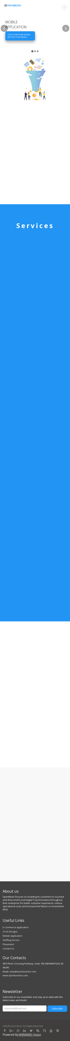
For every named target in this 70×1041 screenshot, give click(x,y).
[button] (4, 41)
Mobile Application (12, 935)
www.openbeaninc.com (15, 975)
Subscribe (57, 1008)
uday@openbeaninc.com (22, 971)
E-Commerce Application (15, 927)
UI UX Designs (10, 931)
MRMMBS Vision (30, 1035)
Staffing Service (11, 940)
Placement (8, 944)
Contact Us (8, 948)
